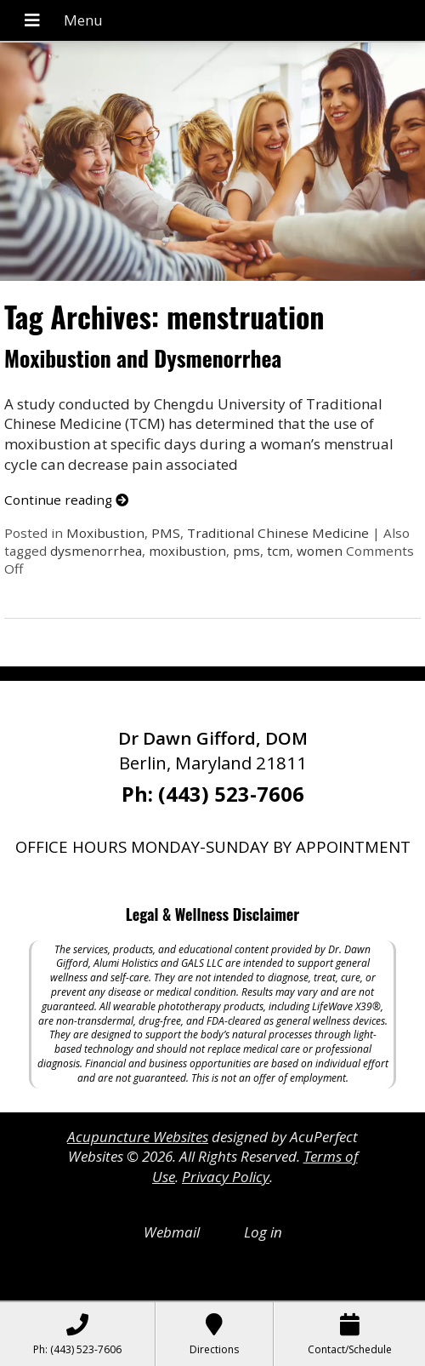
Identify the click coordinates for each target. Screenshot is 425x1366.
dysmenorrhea (96, 550)
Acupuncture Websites (137, 1136)
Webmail (172, 1232)
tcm (278, 550)
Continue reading (66, 499)
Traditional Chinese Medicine (278, 532)
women (320, 550)
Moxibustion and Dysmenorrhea (142, 358)
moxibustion (187, 550)
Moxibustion (105, 532)
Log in (263, 1232)
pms (246, 550)
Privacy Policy (225, 1176)
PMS (165, 532)
